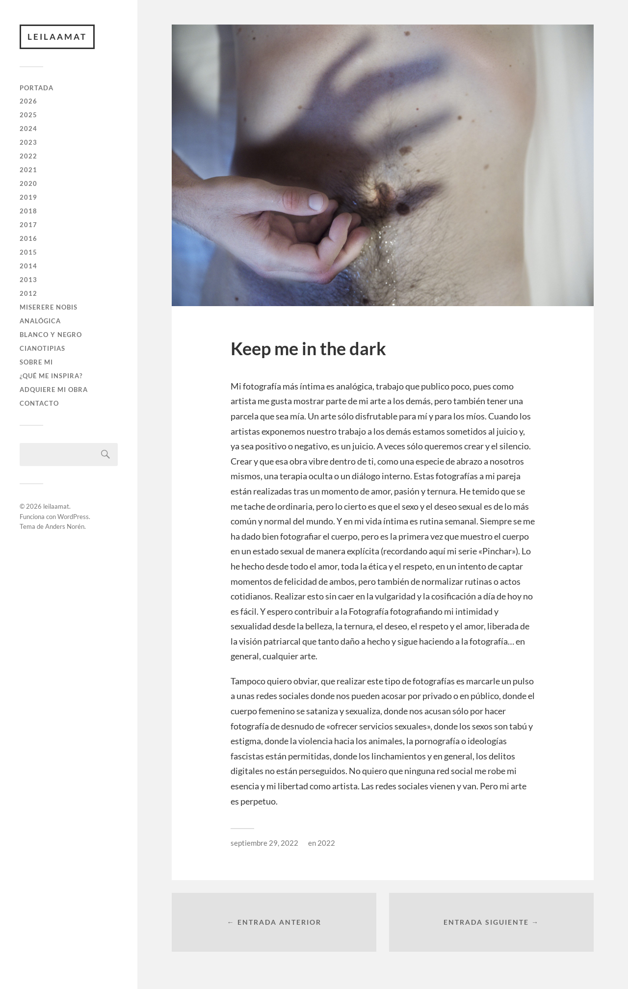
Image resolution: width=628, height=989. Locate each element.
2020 (28, 183)
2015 (28, 252)
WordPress (73, 517)
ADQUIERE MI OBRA (54, 389)
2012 (28, 293)
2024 (28, 128)
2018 (28, 211)
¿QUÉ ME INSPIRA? (51, 376)
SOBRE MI (36, 362)
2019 (28, 197)
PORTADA (36, 88)
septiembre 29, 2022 (264, 842)
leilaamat (57, 36)
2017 (28, 225)
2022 (28, 156)
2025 (28, 115)
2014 (28, 266)
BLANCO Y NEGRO (51, 334)
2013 (28, 280)
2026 (28, 101)
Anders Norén (64, 526)
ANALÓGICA (40, 321)
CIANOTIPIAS (42, 348)
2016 (28, 238)
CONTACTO (39, 403)
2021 (28, 170)
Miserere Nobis (49, 307)
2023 (28, 142)
